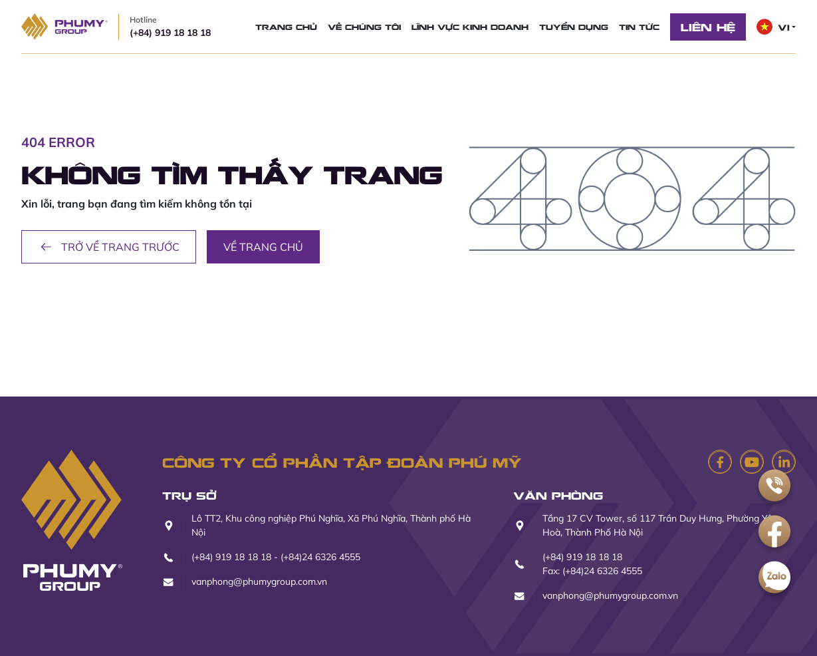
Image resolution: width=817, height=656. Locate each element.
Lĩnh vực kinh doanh (469, 26)
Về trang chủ (263, 246)
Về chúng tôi (364, 26)
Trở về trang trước (108, 247)
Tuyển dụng (573, 26)
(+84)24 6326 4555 (320, 557)
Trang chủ (286, 26)
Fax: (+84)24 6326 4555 (592, 571)
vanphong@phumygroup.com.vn (259, 581)
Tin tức (639, 26)
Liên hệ (708, 26)
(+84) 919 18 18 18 (170, 26)
